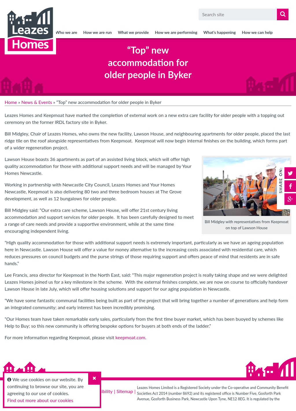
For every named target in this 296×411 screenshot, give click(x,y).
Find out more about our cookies (40, 400)
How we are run (97, 32)
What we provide (133, 32)
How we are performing (176, 32)
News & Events (36, 102)
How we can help (257, 32)
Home (11, 102)
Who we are (66, 32)
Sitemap (124, 391)
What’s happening (220, 32)
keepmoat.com (130, 337)
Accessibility (100, 391)
